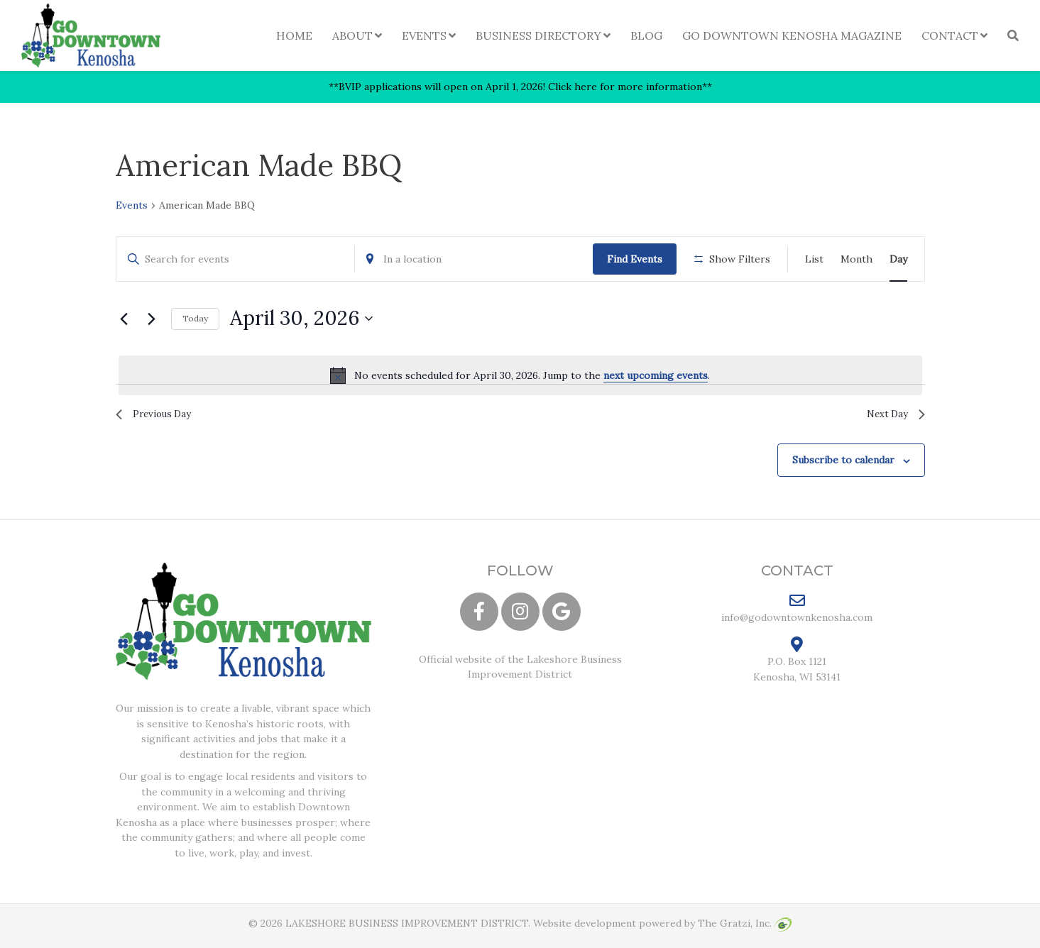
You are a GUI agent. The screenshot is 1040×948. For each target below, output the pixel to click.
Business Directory (538, 35)
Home (294, 35)
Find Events (634, 259)
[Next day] (151, 318)
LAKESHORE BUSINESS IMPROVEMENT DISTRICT (406, 928)
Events (424, 35)
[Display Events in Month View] (856, 259)
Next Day (891, 416)
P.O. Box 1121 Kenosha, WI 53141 (797, 664)
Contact (949, 35)
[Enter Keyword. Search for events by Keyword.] (235, 259)
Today (195, 318)
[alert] (520, 375)
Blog (646, 35)
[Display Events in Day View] (898, 259)
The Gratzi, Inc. (744, 928)
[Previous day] (124, 318)
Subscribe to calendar (843, 464)
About (352, 35)
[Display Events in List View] (814, 259)
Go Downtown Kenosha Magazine (792, 35)
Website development (584, 928)
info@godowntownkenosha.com (796, 613)
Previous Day (159, 416)
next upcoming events (655, 375)
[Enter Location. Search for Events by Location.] (474, 259)
